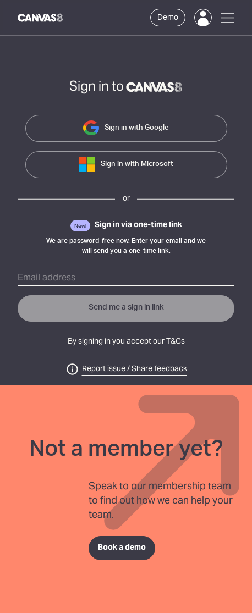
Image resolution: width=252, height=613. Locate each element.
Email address (46, 278)
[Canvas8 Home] (41, 17)
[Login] (203, 17)
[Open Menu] (227, 18)
